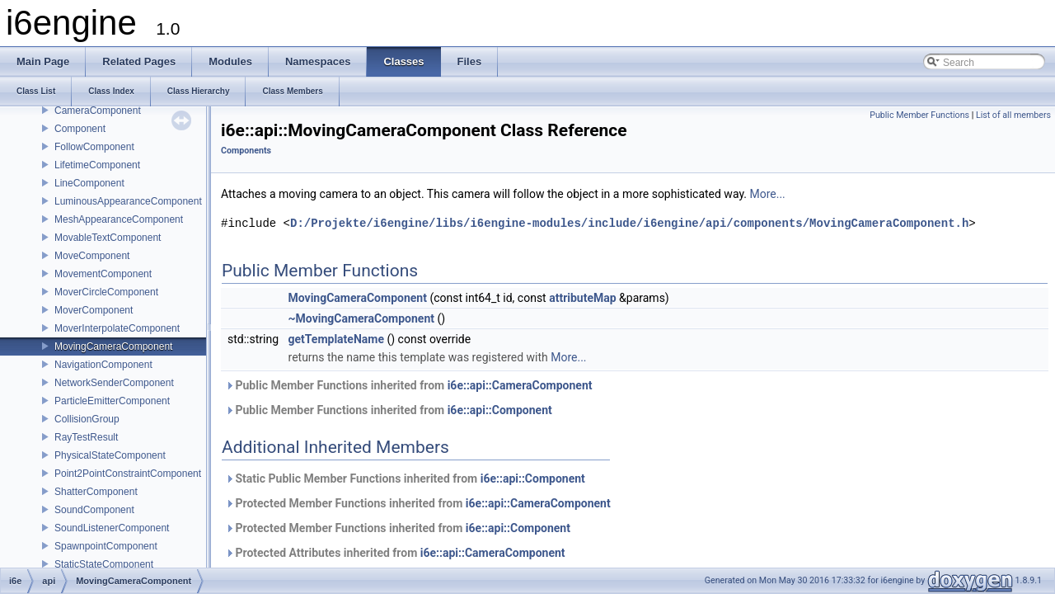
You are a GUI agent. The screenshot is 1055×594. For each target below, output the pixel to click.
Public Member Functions (919, 115)
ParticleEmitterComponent (112, 401)
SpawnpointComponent (105, 546)
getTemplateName (336, 339)
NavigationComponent (103, 364)
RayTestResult (86, 437)
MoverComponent (93, 310)
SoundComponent (94, 510)
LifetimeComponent (97, 165)
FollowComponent (94, 147)
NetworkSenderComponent (114, 383)
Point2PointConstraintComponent (127, 473)
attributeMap (582, 297)
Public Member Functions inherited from (409, 385)
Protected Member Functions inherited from (418, 503)
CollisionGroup (87, 419)
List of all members (1013, 115)
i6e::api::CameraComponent (520, 385)
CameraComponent (97, 110)
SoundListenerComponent (111, 528)
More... (767, 193)
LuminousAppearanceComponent (128, 201)
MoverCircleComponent (106, 292)
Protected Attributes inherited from (395, 552)
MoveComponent (91, 256)
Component (80, 128)
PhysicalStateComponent (110, 455)
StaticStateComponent (103, 564)
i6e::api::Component (500, 410)
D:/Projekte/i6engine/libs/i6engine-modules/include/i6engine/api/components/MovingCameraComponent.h (629, 223)
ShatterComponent (96, 491)
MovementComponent (103, 274)
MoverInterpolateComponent (117, 328)
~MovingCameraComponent (361, 318)
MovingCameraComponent (113, 346)
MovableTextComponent (107, 237)
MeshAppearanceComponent (118, 219)
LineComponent (89, 183)
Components (246, 150)
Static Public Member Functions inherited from (405, 478)
